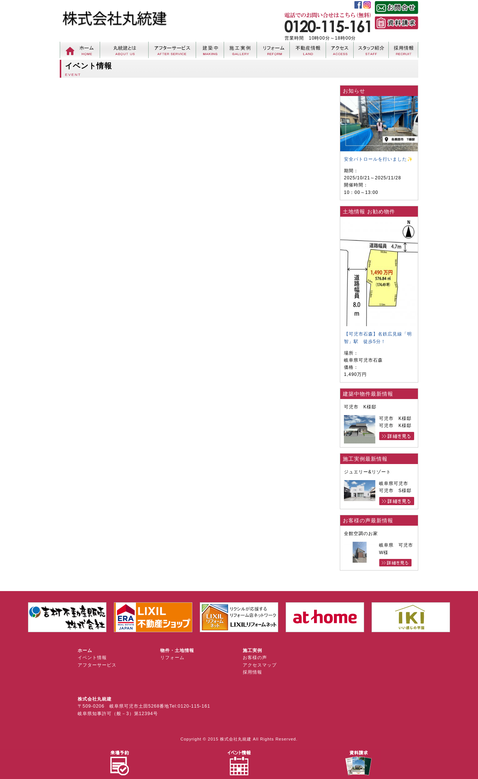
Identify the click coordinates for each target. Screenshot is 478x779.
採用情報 (252, 672)
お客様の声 (255, 657)
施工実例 (252, 650)
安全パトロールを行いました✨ (378, 159)
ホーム (85, 650)
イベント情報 (92, 657)
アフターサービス (97, 665)
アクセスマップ (260, 665)
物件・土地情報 (177, 650)
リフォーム (172, 657)
